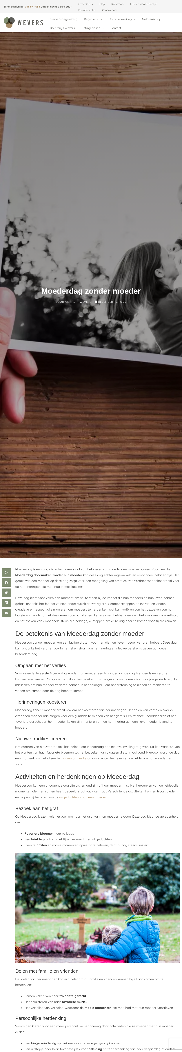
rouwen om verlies (74, 752)
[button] (6, 567)
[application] (91, 4)
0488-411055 (32, 6)
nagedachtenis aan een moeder (82, 791)
